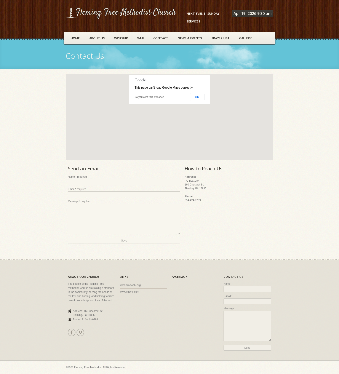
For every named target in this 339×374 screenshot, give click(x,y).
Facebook (71, 332)
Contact (160, 38)
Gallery (245, 38)
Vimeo (80, 332)
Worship (121, 38)
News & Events (190, 38)
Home (75, 38)
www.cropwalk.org (130, 285)
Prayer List (220, 38)
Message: (229, 308)
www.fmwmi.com (129, 291)
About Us (97, 38)
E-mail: (228, 296)
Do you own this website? (149, 97)
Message (79, 201)
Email (77, 189)
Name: (227, 283)
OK (197, 97)
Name (77, 176)
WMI (140, 38)
